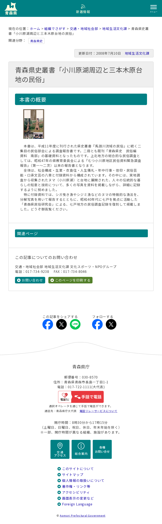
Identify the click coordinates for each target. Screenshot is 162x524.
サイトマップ (72, 474)
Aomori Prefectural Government (82, 515)
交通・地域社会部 (84, 28)
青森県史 (36, 41)
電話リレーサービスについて (98, 411)
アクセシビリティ (76, 492)
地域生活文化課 (114, 28)
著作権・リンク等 (76, 486)
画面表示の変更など (78, 498)
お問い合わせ (32, 280)
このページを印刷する (73, 280)
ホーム (35, 28)
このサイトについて (78, 468)
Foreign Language (77, 504)
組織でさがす (55, 28)
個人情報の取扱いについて (83, 480)
